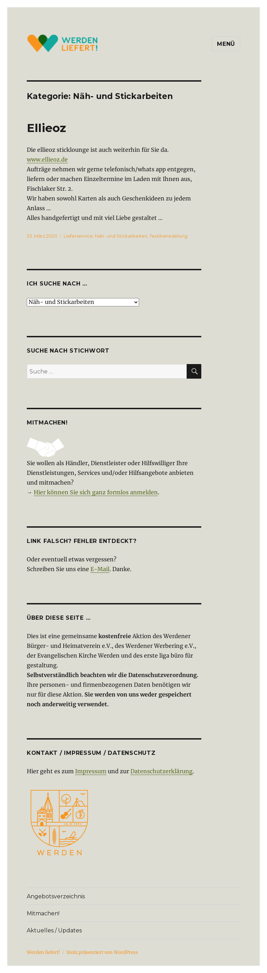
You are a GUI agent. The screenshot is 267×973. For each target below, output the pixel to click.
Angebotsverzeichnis (56, 896)
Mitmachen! (43, 913)
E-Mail (100, 569)
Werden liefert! (43, 952)
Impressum (90, 771)
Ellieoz (46, 128)
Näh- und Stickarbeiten (121, 236)
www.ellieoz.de (47, 159)
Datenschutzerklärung (161, 771)
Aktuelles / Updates (54, 930)
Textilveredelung (168, 236)
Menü (226, 44)
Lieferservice (78, 236)
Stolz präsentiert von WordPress (102, 952)
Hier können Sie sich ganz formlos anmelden (96, 492)
